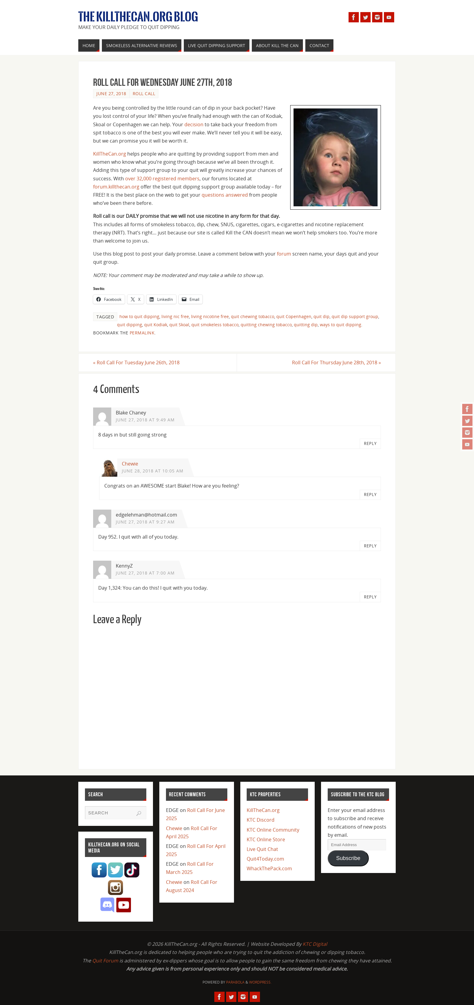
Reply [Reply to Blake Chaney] (370, 443)
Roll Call (144, 93)
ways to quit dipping (340, 324)
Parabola (235, 982)
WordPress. (260, 982)
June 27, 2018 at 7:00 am (145, 573)
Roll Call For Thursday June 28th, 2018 (336, 362)
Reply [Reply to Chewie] (370, 495)
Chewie (130, 463)
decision (193, 124)
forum (284, 253)
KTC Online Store (266, 839)
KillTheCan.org (109, 153)
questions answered (225, 195)
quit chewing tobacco (252, 316)
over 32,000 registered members (162, 178)
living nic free (175, 316)
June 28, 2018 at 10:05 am (152, 471)
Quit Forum (105, 960)
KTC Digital (315, 944)
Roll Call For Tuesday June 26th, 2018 (136, 362)
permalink (142, 333)
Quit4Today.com (265, 858)
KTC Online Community (273, 829)
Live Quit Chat (262, 849)
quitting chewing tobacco (266, 324)
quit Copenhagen (293, 316)
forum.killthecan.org (116, 186)
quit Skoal (179, 324)
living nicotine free (210, 316)
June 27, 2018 (111, 93)
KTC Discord (260, 820)
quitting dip (306, 324)
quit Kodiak (155, 324)
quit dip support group (355, 316)
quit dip (321, 316)
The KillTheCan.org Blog (138, 17)
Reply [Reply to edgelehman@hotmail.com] (370, 546)
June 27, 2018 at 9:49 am (145, 420)
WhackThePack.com (269, 868)
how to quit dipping (139, 316)
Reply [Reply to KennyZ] (370, 597)
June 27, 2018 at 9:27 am (145, 522)
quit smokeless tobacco (215, 324)
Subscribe (348, 858)
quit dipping (129, 324)
